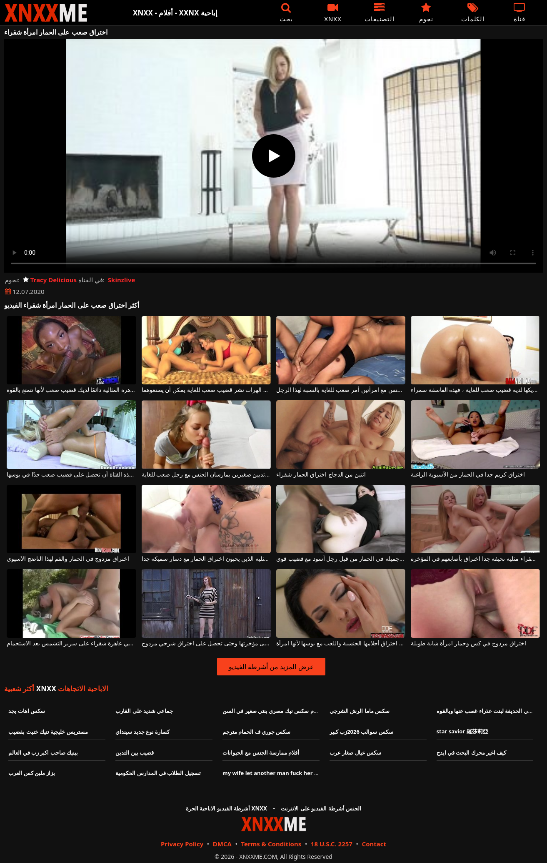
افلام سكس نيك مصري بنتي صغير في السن (271, 711)
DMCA (222, 844)
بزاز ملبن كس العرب (31, 773)
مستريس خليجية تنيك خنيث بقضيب (48, 731)
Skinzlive (121, 280)
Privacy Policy (182, 844)
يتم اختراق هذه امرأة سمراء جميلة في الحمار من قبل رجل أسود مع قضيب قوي (340, 558)
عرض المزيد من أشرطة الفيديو (271, 666)
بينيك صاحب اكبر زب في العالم (43, 752)
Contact (374, 844)
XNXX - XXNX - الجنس (45, 12)
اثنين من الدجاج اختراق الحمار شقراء (321, 474)
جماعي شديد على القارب (144, 711)
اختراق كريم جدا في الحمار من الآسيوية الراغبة (468, 474)
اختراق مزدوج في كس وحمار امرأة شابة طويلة (468, 643)
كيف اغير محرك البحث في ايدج (472, 752)
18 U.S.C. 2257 (331, 844)
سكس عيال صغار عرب (355, 752)
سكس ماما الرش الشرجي (360, 711)
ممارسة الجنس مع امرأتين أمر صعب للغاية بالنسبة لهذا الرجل (340, 390)
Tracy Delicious (50, 280)
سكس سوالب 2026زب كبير (361, 731)
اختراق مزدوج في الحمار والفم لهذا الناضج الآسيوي (68, 558)
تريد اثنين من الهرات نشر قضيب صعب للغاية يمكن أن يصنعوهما (206, 390)
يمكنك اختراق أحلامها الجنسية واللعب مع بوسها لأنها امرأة (340, 643)
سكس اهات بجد (26, 711)
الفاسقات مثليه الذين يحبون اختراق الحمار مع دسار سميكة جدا (206, 558)
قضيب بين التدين (134, 752)
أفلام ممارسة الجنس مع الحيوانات (261, 752)
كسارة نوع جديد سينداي (142, 731)
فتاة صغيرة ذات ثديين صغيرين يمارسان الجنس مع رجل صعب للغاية (206, 474)
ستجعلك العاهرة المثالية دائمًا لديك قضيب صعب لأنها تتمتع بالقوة (71, 390)
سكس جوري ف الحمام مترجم (256, 731)
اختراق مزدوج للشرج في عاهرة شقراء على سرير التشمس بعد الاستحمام (71, 643)
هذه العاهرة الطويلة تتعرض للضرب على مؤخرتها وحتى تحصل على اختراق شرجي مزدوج (206, 643)
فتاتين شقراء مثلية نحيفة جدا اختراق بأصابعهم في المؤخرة (475, 558)
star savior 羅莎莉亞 (462, 731)
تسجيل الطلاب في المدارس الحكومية (158, 773)
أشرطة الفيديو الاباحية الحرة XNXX (226, 808)
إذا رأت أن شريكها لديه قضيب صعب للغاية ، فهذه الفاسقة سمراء (475, 390)
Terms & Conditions (271, 844)
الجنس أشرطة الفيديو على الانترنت (321, 808)
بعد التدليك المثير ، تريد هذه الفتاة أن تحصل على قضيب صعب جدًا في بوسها (71, 474)
